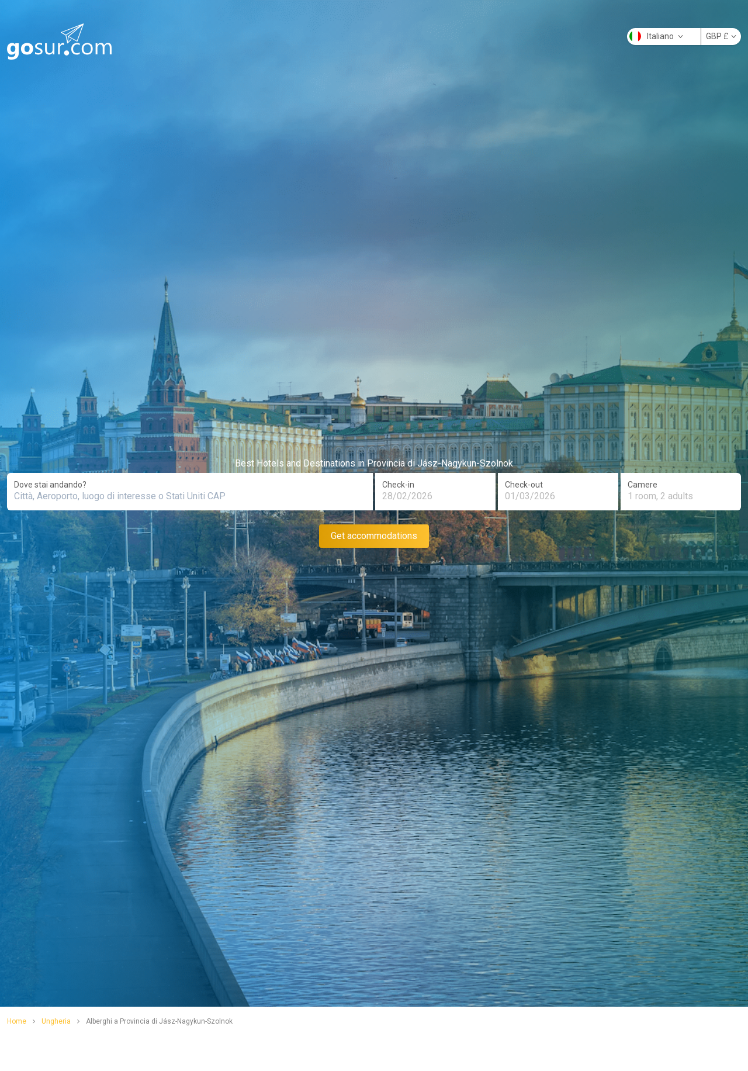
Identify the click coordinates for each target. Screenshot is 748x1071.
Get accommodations (374, 535)
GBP (721, 36)
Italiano (656, 36)
